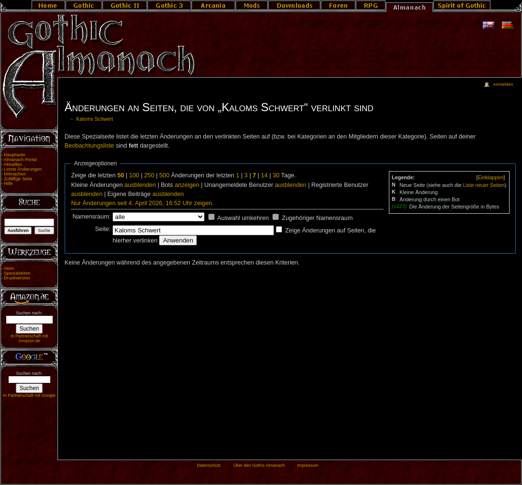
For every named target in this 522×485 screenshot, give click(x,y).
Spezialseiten (17, 273)
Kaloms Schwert (94, 119)
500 (164, 175)
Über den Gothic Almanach (259, 465)
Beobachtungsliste (89, 145)
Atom (9, 268)
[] (490, 177)
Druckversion (17, 278)
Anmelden (503, 84)
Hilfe (8, 183)
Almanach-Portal (20, 159)
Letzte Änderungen (23, 169)
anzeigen (187, 185)
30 (275, 175)
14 (264, 175)
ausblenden (140, 185)
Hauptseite (14, 154)
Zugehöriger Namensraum (317, 218)
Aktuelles (13, 164)
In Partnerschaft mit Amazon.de (29, 338)
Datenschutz (209, 465)
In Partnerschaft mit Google (29, 395)
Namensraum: (91, 216)
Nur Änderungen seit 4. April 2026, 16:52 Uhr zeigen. (142, 203)
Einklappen (490, 177)
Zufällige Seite (18, 178)
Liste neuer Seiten (484, 185)
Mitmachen (15, 174)
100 (134, 175)
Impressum (307, 465)
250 (149, 175)
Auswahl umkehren (243, 218)
